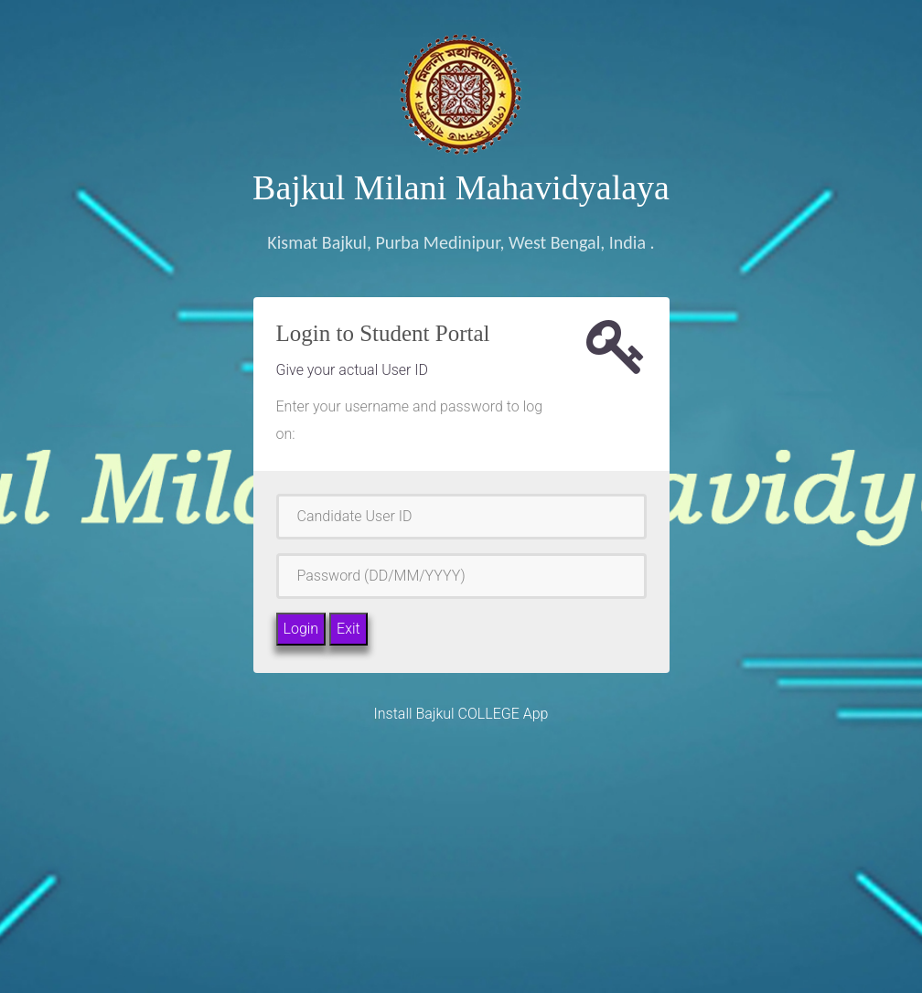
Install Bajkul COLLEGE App (461, 713)
